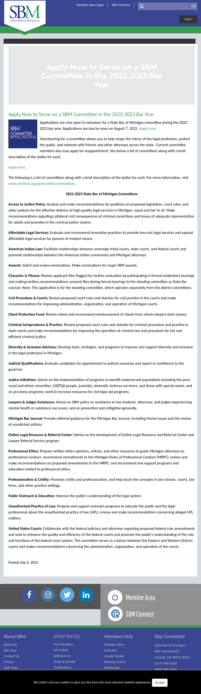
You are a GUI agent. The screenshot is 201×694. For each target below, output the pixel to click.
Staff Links (11, 667)
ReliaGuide (112, 667)
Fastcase (110, 650)
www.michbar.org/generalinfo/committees (41, 183)
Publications (63, 667)
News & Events (64, 661)
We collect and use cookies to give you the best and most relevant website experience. (100, 683)
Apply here (147, 128)
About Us (10, 644)
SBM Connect (121, 5)
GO (193, 6)
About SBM (15, 636)
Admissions (62, 656)
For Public (61, 650)
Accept (159, 683)
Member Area (114, 644)
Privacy (9, 662)
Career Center (114, 656)
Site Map (10, 650)
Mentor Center (115, 662)
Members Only (118, 636)
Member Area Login (90, 5)
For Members (64, 644)
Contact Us (11, 656)
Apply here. (17, 167)
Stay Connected (169, 636)
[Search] (163, 6)
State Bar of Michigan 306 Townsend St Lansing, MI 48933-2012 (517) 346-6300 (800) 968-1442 (171, 657)
